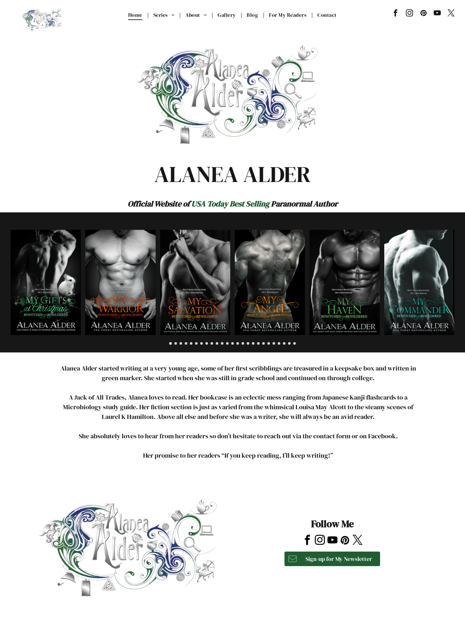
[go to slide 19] (263, 343)
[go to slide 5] (191, 343)
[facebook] (395, 14)
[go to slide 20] (268, 343)
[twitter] (451, 14)
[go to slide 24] (289, 343)
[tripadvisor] (347, 492)
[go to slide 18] (258, 343)
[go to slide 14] (237, 343)
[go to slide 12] (227, 343)
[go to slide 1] (170, 343)
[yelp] (331, 492)
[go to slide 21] (274, 343)
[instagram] (409, 14)
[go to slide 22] (279, 343)
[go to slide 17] (253, 343)
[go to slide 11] (222, 343)
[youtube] (437, 14)
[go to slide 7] (201, 343)
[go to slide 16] (248, 343)
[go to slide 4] (186, 343)
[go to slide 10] (217, 343)
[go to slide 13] (232, 343)
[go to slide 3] (181, 343)
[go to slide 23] (284, 343)
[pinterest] (423, 14)
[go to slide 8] (206, 343)
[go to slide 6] (196, 343)
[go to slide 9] (212, 343)
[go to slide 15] (243, 343)
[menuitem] (136, 15)
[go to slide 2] (175, 343)
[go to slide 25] (294, 343)
